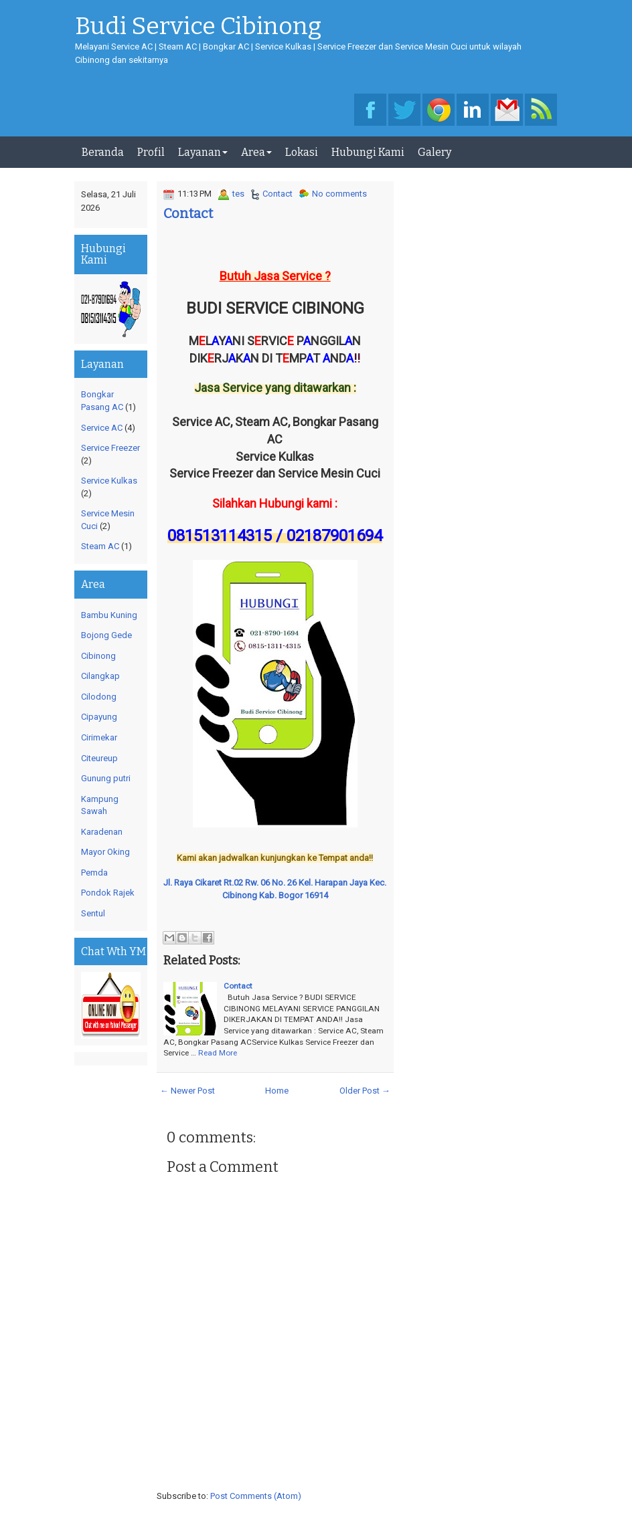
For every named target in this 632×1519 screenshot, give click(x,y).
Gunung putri (106, 778)
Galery (434, 152)
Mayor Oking (105, 852)
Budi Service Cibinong (198, 26)
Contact (277, 194)
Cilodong (98, 697)
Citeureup (99, 758)
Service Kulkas (109, 481)
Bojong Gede (106, 635)
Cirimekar (99, 737)
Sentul (93, 913)
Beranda (103, 152)
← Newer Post (187, 1091)
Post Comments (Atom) (255, 1496)
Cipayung (99, 717)
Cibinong (98, 656)
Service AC (102, 428)
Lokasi (301, 152)
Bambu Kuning (109, 615)
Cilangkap (100, 676)
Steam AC (100, 546)
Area (256, 152)
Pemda (94, 873)
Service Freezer (110, 448)
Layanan (203, 152)
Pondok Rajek (108, 893)
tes (238, 194)
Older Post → (364, 1091)
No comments (339, 194)
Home (277, 1091)
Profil (151, 152)
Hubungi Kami (367, 152)
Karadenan (102, 832)
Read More (217, 1052)
